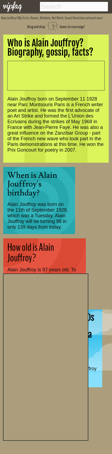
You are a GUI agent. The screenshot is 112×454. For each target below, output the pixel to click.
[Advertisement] (45, 356)
